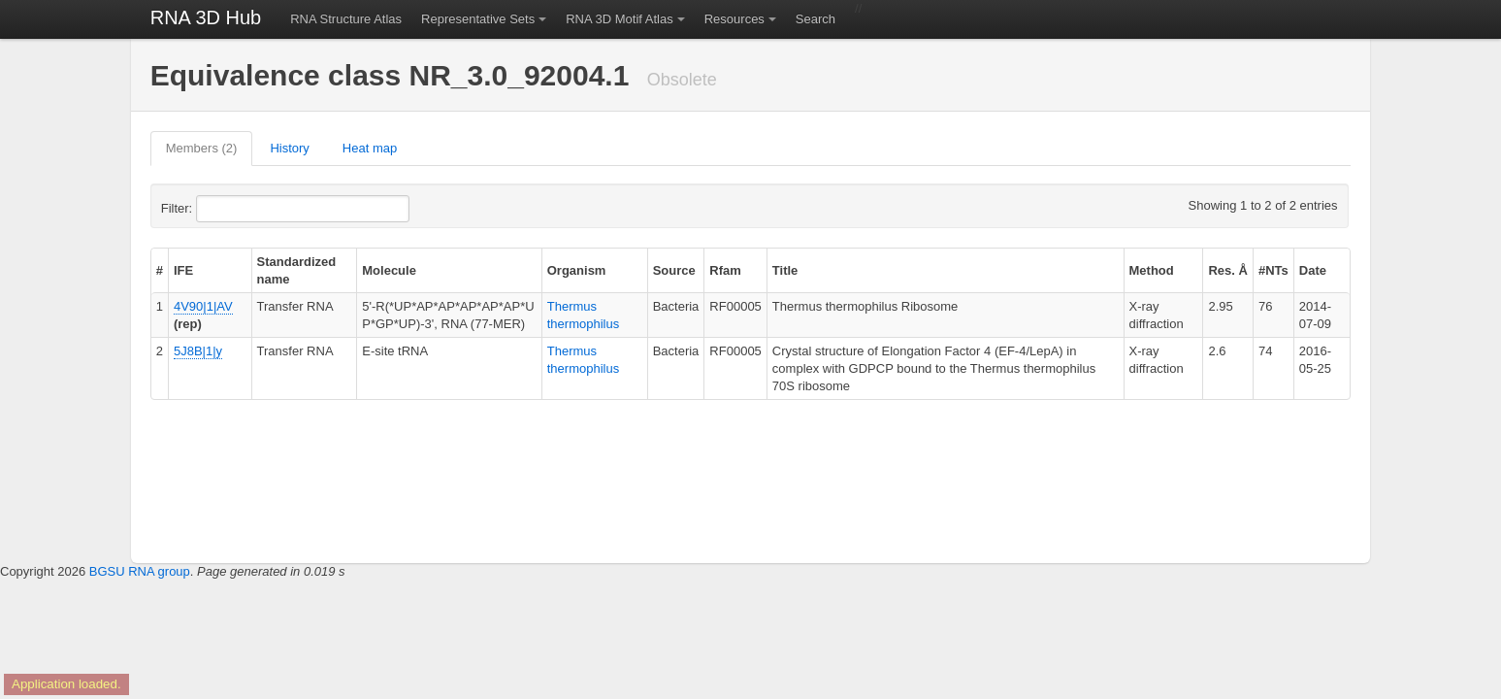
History (289, 148)
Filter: (224, 208)
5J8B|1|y (198, 351)
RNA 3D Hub (206, 17)
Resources (734, 19)
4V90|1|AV (203, 306)
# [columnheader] (159, 270)
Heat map (370, 148)
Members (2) (202, 148)
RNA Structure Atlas (346, 19)
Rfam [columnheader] (725, 270)
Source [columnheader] (674, 270)
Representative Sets (478, 19)
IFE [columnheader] (183, 270)
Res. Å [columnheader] (1227, 270)
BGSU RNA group (139, 571)
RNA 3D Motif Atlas (619, 19)
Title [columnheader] (785, 270)
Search (815, 19)
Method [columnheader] (1151, 270)
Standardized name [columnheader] (297, 270)
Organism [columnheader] (576, 270)
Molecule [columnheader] (389, 270)
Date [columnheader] (1312, 270)
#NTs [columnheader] (1273, 270)
